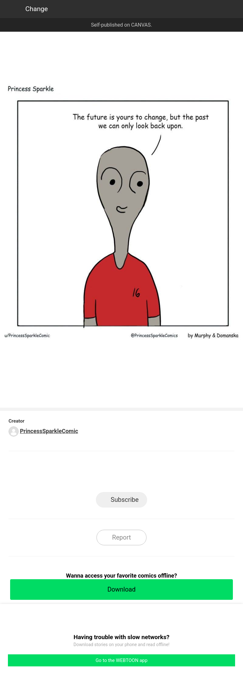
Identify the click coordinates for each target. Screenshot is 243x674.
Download (121, 589)
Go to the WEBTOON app (121, 660)
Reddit (178, 473)
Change (36, 9)
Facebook (93, 473)
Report (121, 537)
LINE (64, 473)
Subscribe (125, 499)
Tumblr (150, 473)
